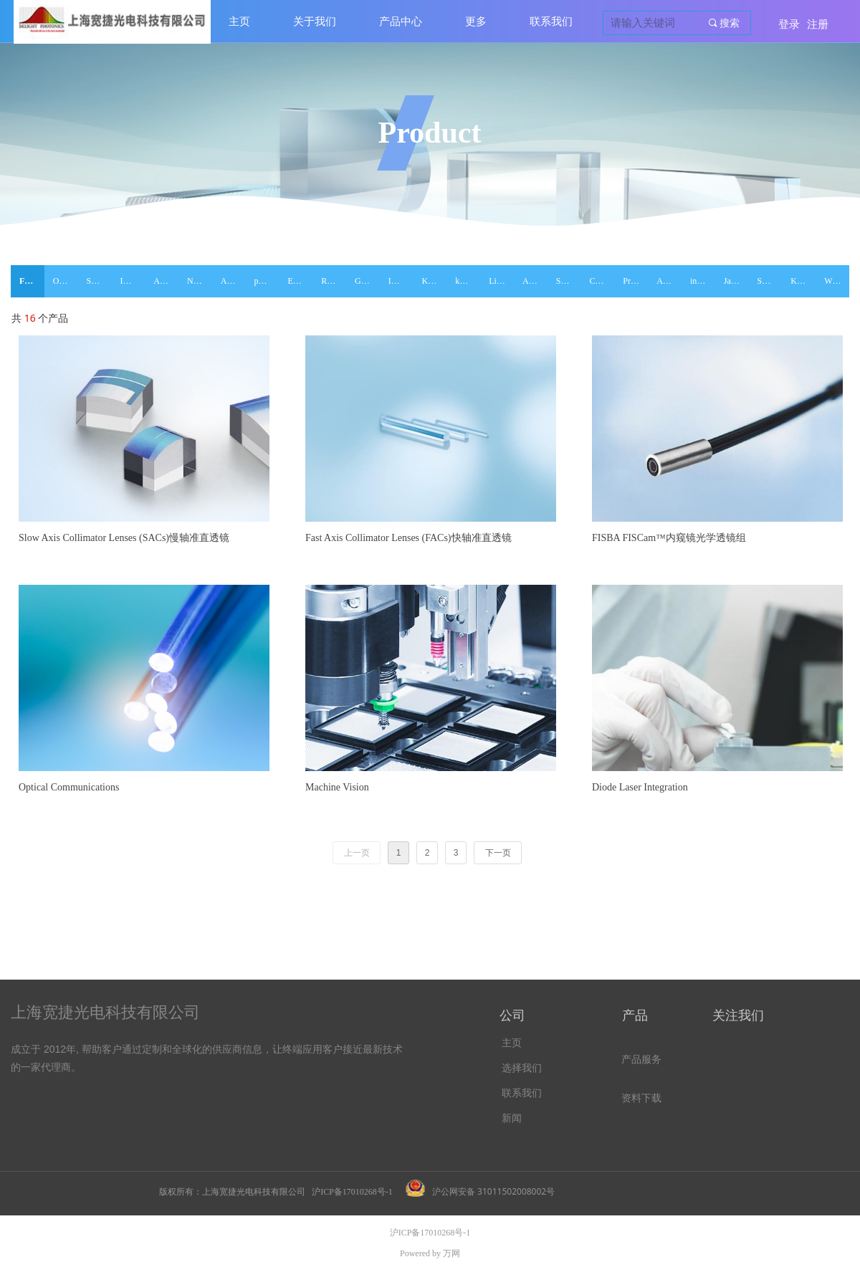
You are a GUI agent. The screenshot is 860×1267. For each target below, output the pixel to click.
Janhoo (736, 281)
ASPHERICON (669, 281)
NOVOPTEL (199, 281)
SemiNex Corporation (568, 281)
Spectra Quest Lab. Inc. (770, 281)
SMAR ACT (99, 281)
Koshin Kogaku (803, 281)
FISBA (31, 281)
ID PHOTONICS (401, 281)
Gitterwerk (367, 281)
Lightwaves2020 (501, 281)
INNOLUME (132, 281)
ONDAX (65, 281)
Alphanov (233, 281)
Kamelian (434, 281)
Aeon (531, 281)
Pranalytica (635, 281)
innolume (702, 281)
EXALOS (299, 281)
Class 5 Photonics (602, 281)
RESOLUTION (333, 281)
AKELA (165, 281)
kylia (463, 281)
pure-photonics (267, 281)
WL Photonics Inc (836, 281)
